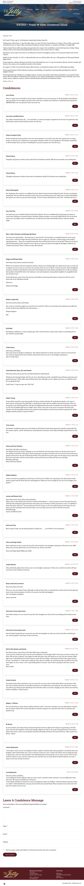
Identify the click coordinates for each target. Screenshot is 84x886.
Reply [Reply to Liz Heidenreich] (75, 789)
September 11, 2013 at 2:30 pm (71, 495)
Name (5, 826)
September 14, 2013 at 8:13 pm (71, 723)
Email (5, 834)
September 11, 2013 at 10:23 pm (71, 541)
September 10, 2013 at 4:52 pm (71, 233)
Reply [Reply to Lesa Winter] (75, 106)
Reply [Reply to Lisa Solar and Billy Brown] (75, 125)
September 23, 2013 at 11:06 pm (71, 746)
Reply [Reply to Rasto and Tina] (75, 532)
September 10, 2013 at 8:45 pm (71, 347)
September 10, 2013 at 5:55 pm (71, 258)
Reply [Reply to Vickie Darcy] (75, 360)
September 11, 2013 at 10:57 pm (71, 564)
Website (5, 842)
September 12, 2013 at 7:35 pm (71, 629)
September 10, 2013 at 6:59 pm (71, 299)
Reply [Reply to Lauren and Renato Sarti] (75, 515)
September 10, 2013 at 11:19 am (71, 134)
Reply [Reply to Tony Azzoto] (75, 436)
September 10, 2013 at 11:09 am (71, 115)
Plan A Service (59, 877)
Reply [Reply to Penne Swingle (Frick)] (75, 146)
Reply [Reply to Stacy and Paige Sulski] (75, 554)
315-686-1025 (8, 2)
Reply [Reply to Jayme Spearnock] (75, 762)
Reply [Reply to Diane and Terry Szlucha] (75, 465)
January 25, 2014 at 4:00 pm (72, 772)
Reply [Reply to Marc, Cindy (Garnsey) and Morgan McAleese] (75, 249)
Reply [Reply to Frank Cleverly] (75, 693)
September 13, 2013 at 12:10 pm (71, 702)
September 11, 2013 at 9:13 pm (71, 524)
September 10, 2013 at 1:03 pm (71, 155)
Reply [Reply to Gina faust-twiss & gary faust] (75, 620)
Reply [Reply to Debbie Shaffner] (75, 486)
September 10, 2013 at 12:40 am (71, 94)
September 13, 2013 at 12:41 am (71, 679)
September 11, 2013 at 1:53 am (71, 397)
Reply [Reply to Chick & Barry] (75, 163)
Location (58, 876)
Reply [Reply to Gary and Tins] (75, 224)
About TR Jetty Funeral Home (63, 875)
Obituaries (10, 81)
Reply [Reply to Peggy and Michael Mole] (75, 289)
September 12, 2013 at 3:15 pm (71, 583)
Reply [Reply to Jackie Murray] (75, 573)
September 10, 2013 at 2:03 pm (71, 210)
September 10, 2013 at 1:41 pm (71, 189)
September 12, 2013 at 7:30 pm (71, 610)
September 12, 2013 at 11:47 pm (71, 648)
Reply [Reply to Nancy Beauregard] (75, 201)
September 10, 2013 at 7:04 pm (71, 328)
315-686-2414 (10, 1)
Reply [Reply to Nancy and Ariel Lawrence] (75, 601)
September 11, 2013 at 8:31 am (71, 474)
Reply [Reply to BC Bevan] (75, 737)
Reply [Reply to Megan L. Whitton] (75, 714)
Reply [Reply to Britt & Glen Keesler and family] (75, 670)
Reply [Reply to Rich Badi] (75, 337)
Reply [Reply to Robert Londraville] (75, 318)
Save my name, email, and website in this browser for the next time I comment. (31, 850)
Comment (6, 807)
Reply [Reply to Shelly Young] (75, 415)
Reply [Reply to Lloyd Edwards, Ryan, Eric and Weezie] (75, 388)
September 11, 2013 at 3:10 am (71, 445)
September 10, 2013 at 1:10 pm (71, 172)
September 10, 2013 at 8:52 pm (71, 370)
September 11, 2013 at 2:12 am (71, 424)
